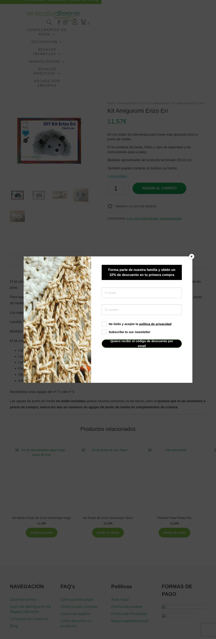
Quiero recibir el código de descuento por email (141, 343)
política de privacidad (155, 324)
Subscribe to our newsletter (126, 332)
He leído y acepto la (136, 324)
